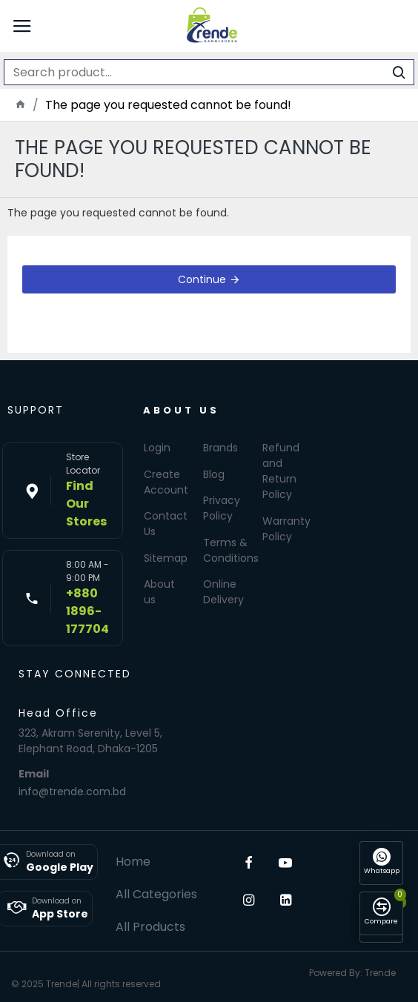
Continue (202, 279)
